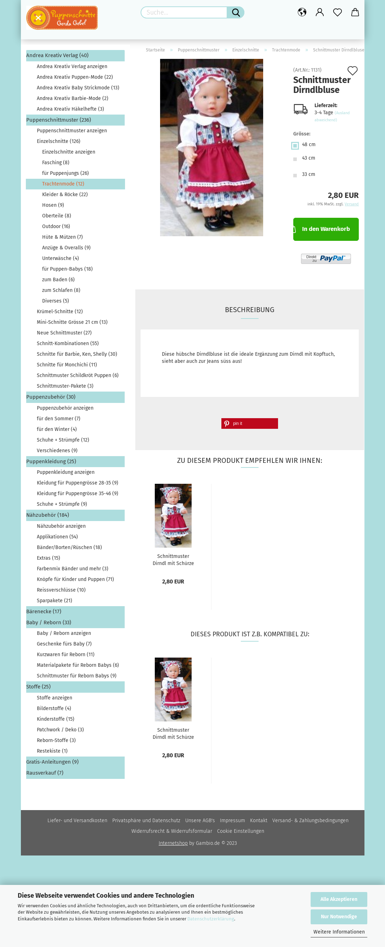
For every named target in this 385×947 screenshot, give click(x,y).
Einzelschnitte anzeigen (68, 154)
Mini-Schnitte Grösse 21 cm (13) (72, 325)
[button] (249, 425)
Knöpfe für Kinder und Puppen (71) (75, 581)
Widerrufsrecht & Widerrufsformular (171, 833)
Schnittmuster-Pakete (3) (65, 389)
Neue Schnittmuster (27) (64, 335)
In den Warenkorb (321, 231)
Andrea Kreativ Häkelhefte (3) (70, 111)
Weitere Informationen (339, 932)
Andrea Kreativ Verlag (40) (57, 58)
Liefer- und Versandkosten (77, 823)
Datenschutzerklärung (210, 918)
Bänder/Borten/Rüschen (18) (69, 550)
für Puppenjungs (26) (65, 176)
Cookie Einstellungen (240, 833)
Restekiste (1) (52, 753)
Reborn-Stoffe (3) (56, 743)
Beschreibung (249, 312)
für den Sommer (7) (58, 421)
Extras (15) (48, 560)
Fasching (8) (55, 165)
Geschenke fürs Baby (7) (64, 646)
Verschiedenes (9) (57, 453)
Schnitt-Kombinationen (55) (68, 346)
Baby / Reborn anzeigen (64, 636)
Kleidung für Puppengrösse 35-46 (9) (77, 496)
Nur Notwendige (339, 917)
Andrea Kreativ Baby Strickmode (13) (78, 90)
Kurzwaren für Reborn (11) (66, 657)
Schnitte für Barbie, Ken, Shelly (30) (77, 357)
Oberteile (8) (56, 218)
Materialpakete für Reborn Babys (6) (78, 668)
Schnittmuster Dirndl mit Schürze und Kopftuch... (173, 561)
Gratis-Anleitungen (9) (52, 764)
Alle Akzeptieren (339, 899)
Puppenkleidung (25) (51, 463)
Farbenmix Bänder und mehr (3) (72, 571)
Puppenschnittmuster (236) (58, 122)
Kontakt (258, 823)
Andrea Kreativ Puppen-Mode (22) (75, 79)
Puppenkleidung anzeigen (66, 475)
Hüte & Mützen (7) (62, 240)
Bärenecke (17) (43, 613)
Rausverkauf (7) (44, 775)
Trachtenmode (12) (63, 186)
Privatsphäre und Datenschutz (146, 823)
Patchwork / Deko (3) (60, 732)
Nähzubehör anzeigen (61, 528)
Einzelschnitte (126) (58, 144)
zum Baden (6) (58, 282)
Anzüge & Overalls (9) (66, 250)
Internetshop (173, 845)
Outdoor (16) (56, 229)
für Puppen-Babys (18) (67, 271)
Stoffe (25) (38, 689)
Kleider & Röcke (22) (65, 197)
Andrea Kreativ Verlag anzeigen (72, 69)
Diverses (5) (55, 303)
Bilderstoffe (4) (54, 711)
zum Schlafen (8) (61, 293)
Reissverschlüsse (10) (61, 592)
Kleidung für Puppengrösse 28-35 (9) (77, 485)
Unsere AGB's (200, 823)
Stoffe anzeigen (54, 700)
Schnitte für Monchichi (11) (67, 367)
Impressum (232, 823)
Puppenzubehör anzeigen (65, 410)
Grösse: (301, 136)
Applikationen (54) (57, 539)
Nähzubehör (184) (47, 517)
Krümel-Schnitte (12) (60, 314)
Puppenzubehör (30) (50, 399)
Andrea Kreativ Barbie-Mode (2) (72, 101)
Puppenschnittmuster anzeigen (72, 133)
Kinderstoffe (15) (55, 721)
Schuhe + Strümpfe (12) (63, 442)
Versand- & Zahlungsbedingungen (310, 823)
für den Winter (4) (57, 431)
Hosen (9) (53, 208)
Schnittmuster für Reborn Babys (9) (77, 678)
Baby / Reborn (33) (48, 625)
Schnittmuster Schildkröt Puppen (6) (78, 378)
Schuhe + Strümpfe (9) (62, 507)
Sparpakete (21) (54, 603)
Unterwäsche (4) (60, 261)
